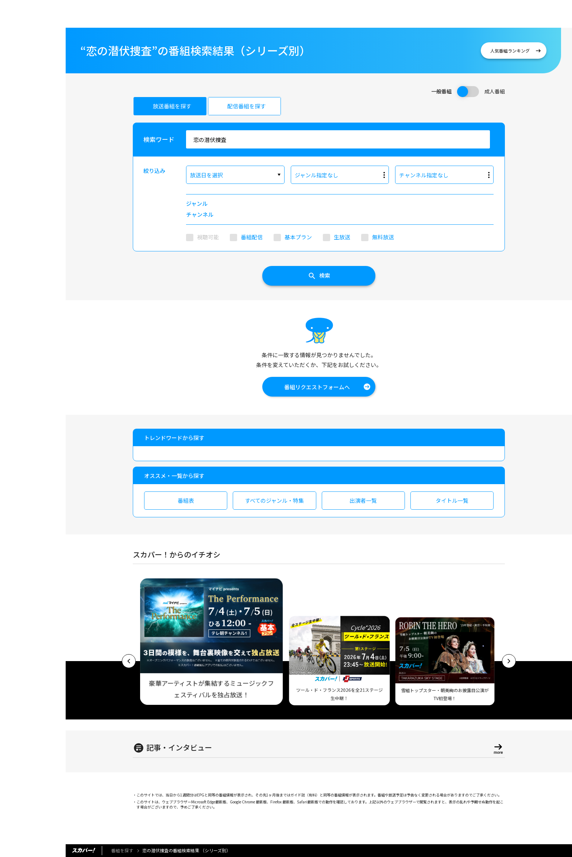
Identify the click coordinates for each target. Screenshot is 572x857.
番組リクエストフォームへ (317, 387)
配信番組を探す (246, 106)
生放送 (342, 237)
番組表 (186, 500)
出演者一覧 (363, 500)
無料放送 (383, 237)
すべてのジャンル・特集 (274, 500)
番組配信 (252, 237)
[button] (129, 661)
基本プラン (298, 237)
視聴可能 (208, 237)
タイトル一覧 (452, 500)
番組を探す (122, 850)
